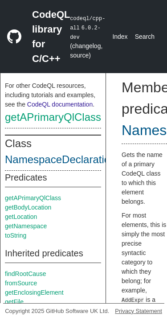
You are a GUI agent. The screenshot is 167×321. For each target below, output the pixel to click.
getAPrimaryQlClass (53, 117)
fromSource (21, 283)
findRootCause (25, 273)
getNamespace (26, 226)
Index (119, 36)
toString (15, 235)
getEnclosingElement (34, 292)
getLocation (21, 216)
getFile (14, 301)
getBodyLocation (28, 207)
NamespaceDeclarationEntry (73, 159)
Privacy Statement (138, 311)
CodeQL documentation (60, 104)
